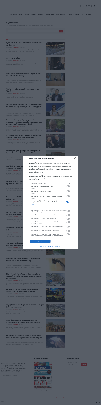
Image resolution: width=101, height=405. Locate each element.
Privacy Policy (58, 246)
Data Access (50, 246)
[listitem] (50, 183)
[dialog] (50, 202)
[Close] (75, 158)
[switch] (68, 186)
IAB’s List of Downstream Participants (54, 171)
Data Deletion (43, 246)
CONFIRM (40, 241)
